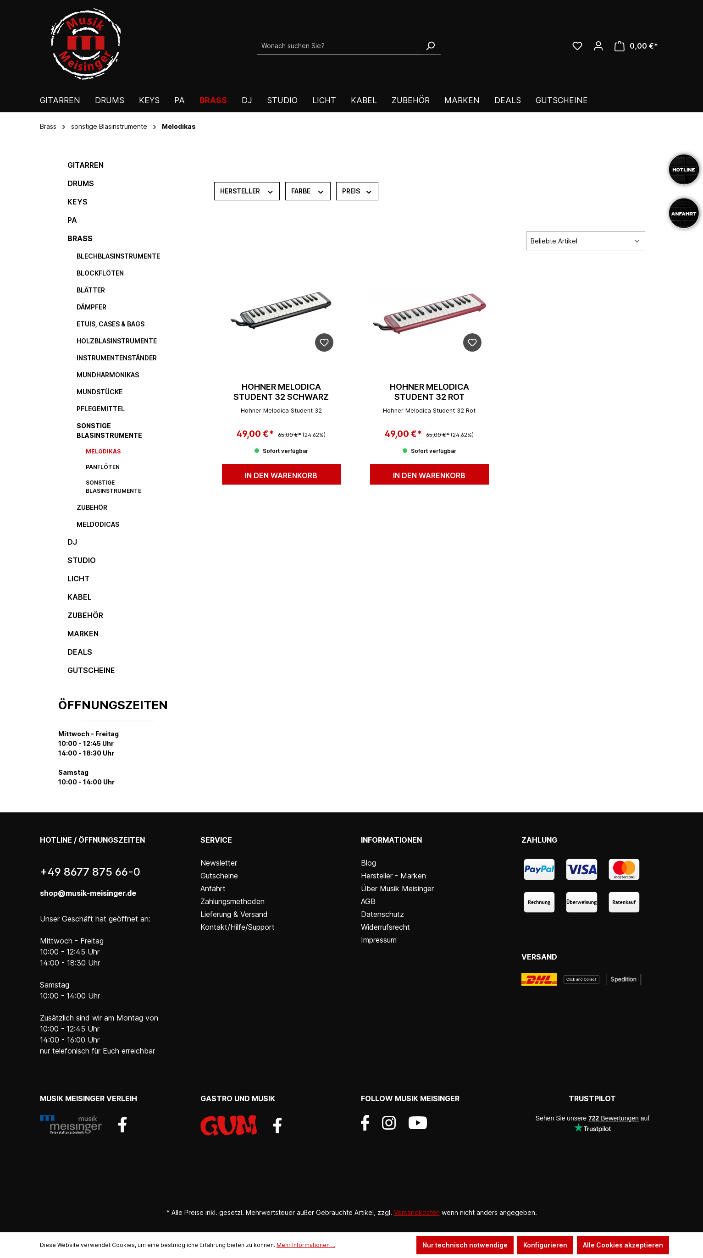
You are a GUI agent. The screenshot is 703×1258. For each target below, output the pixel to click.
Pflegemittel (101, 409)
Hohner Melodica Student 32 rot (429, 392)
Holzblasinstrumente (117, 341)
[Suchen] (430, 46)
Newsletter (218, 862)
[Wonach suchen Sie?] (338, 46)
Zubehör (92, 507)
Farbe (308, 190)
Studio (81, 560)
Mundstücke (99, 392)
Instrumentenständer (117, 358)
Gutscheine (91, 670)
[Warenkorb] (636, 46)
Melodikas (103, 451)
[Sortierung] (585, 241)
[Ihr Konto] (598, 46)
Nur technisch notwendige (465, 1245)
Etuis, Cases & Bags (110, 324)
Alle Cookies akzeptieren (623, 1245)
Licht (78, 578)
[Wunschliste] (577, 46)
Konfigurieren (545, 1245)
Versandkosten (417, 1212)
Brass (80, 238)
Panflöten (103, 466)
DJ (72, 541)
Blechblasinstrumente (118, 256)
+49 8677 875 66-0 (90, 871)
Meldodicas (98, 524)
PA (72, 220)
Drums (80, 183)
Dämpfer (91, 307)
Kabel (79, 596)
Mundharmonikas (108, 375)
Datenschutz (382, 914)
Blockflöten (100, 273)
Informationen (391, 839)
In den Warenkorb (281, 475)
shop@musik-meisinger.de (88, 893)
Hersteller (247, 190)
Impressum (379, 939)
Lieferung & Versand (234, 914)
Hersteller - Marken (393, 875)
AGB (368, 901)
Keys (77, 201)
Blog (368, 862)
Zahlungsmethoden (232, 901)
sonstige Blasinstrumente (109, 430)
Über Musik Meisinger (397, 888)
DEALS (79, 652)
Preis (357, 190)
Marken (83, 633)
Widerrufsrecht (385, 927)
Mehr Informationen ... (306, 1244)
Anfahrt (213, 888)
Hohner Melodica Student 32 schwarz (281, 392)
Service (216, 839)
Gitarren (85, 165)
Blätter (91, 290)
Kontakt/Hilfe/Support (237, 927)
